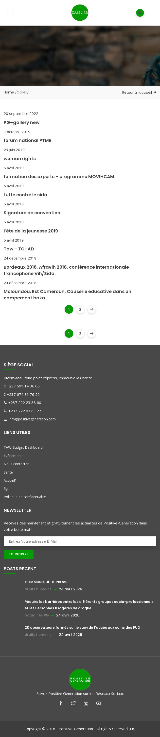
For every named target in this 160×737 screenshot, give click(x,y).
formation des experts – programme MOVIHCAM (59, 176)
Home (9, 92)
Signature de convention (32, 213)
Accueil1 (10, 480)
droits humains (38, 589)
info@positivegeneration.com (30, 419)
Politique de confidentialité (25, 496)
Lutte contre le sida (25, 195)
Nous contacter (16, 463)
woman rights (20, 158)
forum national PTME (27, 140)
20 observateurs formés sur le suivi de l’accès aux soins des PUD (82, 627)
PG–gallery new (21, 122)
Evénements (13, 455)
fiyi (6, 488)
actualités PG (37, 615)
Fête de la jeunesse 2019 (31, 231)
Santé (8, 472)
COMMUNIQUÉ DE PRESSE (46, 582)
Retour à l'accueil (137, 92)
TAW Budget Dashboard (23, 447)
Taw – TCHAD (19, 249)
